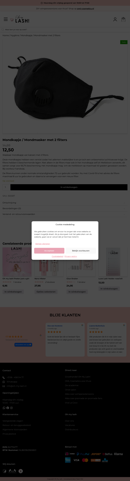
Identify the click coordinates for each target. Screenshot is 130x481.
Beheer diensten (42, 244)
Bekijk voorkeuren (81, 250)
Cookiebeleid (57, 256)
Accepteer (49, 250)
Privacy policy (70, 256)
